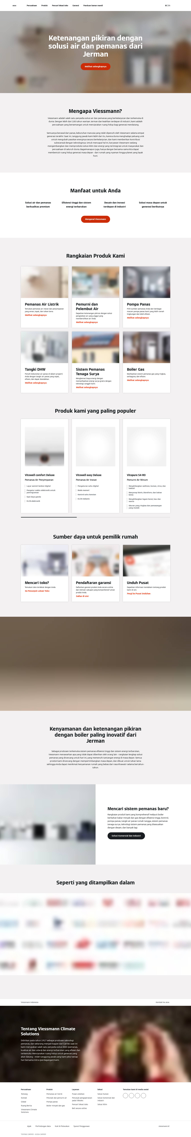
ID (166, 5)
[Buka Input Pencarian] (160, 5)
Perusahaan (32, 5)
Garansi (76, 5)
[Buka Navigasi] (14, 5)
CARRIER (43, 1134)
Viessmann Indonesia (29, 1002)
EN (169, 5)
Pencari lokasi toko (60, 5)
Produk (44, 5)
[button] (163, 1002)
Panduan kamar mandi (93, 5)
